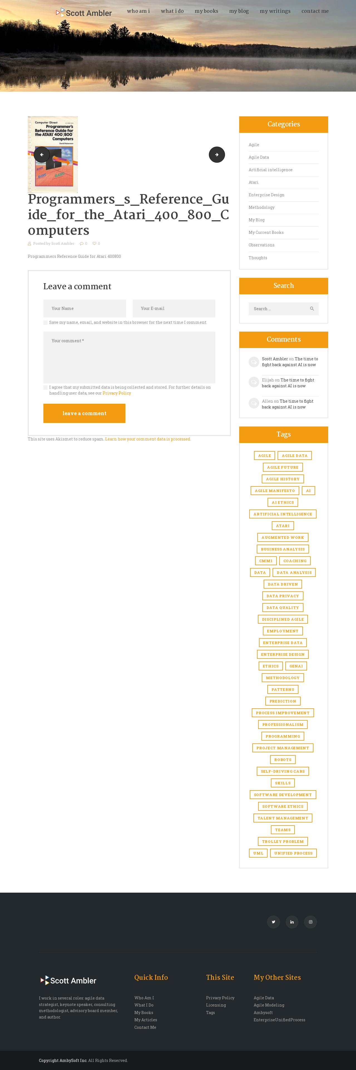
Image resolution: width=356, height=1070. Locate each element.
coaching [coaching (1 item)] (295, 560)
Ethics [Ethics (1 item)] (271, 666)
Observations (262, 245)
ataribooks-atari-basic (223, 154)
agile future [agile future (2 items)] (282, 467)
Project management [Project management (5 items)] (282, 747)
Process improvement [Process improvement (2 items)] (283, 712)
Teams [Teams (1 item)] (283, 829)
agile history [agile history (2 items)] (283, 478)
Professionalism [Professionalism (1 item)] (283, 724)
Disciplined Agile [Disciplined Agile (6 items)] (283, 619)
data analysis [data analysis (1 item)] (294, 572)
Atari (254, 182)
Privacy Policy (117, 393)
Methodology (262, 207)
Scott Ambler (63, 243)
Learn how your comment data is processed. (148, 439)
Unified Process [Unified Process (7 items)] (293, 853)
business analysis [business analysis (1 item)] (283, 549)
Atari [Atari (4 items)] (283, 525)
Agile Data (259, 157)
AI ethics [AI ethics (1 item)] (283, 502)
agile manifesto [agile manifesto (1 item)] (275, 490)
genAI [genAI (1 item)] (296, 666)
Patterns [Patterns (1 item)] (282, 689)
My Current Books (266, 232)
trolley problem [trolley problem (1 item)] (283, 841)
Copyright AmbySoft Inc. (63, 1060)
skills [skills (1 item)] (282, 782)
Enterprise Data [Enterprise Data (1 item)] (283, 642)
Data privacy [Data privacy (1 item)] (282, 595)
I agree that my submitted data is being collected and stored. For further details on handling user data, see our (130, 390)
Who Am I (144, 997)
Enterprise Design (267, 194)
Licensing (216, 1005)
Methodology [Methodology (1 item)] (283, 677)
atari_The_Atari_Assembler (40, 154)
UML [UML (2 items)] (258, 853)
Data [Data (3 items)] (260, 572)
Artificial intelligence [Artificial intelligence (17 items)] (282, 513)
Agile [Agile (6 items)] (264, 455)
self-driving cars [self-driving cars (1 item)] (283, 771)
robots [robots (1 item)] (282, 759)
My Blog (256, 219)
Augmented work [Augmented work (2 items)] (282, 537)
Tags (210, 1012)
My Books (143, 1012)
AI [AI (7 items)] (308, 490)
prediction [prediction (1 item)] (283, 701)
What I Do (144, 1005)
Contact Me (145, 1027)
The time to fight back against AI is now (290, 361)
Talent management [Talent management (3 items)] (283, 818)
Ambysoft (263, 1012)
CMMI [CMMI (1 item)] (266, 560)
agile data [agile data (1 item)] (295, 455)
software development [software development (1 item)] (283, 794)
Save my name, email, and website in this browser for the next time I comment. (128, 322)
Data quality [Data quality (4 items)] (282, 607)
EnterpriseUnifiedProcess (279, 1019)
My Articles (145, 1019)
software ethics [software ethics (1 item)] (282, 806)
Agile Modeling (269, 1005)
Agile (254, 144)
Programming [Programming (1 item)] (283, 736)
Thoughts (258, 257)
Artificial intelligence (271, 169)
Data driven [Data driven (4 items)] (283, 584)
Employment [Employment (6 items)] (283, 630)
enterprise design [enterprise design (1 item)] (283, 654)
